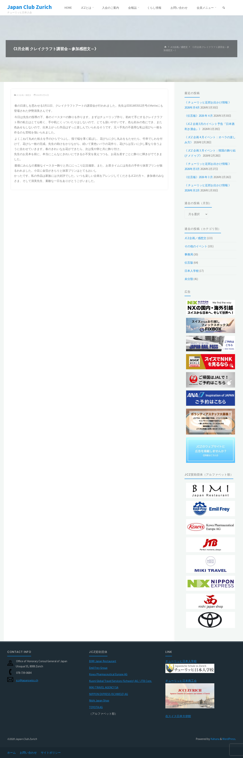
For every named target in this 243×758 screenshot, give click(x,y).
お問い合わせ (28, 752)
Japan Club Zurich (30, 7)
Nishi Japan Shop (99, 700)
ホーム (11, 752)
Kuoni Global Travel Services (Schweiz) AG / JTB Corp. (120, 681)
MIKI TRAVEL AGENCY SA (103, 687)
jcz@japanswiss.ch (27, 680)
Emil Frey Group (98, 668)
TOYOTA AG (96, 707)
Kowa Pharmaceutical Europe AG (108, 674)
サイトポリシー (51, 752)
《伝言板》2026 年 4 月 (199, 115)
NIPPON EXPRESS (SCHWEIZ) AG (108, 694)
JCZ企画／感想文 (179, 47)
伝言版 (189, 262)
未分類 (189, 279)
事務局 (189, 254)
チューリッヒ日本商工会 (181, 681)
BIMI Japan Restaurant (102, 661)
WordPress (228, 739)
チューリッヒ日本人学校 (181, 661)
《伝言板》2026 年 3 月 (199, 177)
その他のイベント (196, 246)
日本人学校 (192, 271)
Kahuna (214, 739)
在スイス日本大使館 (178, 716)
